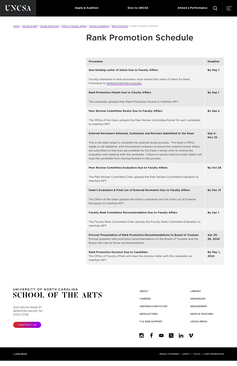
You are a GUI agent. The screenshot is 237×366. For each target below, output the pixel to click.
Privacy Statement (169, 354)
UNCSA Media (198, 321)
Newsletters (149, 314)
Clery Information (214, 354)
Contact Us (27, 325)
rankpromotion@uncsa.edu (123, 83)
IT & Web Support (151, 321)
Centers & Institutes (153, 306)
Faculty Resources (49, 26)
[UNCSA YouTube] (161, 335)
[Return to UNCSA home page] (18, 8)
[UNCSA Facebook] (151, 335)
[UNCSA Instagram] (141, 335)
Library (195, 291)
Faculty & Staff (29, 26)
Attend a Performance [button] (192, 7)
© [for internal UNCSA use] (14, 354)
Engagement (198, 306)
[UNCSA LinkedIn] (181, 335)
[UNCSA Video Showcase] (191, 335)
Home (16, 26)
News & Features (201, 314)
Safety (186, 354)
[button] (215, 8)
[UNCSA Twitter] (171, 335)
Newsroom (197, 298)
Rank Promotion (120, 26)
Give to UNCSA (138, 7)
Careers (145, 298)
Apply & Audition (86, 7)
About (144, 291)
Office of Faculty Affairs (74, 26)
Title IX (196, 354)
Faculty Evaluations (99, 26)
